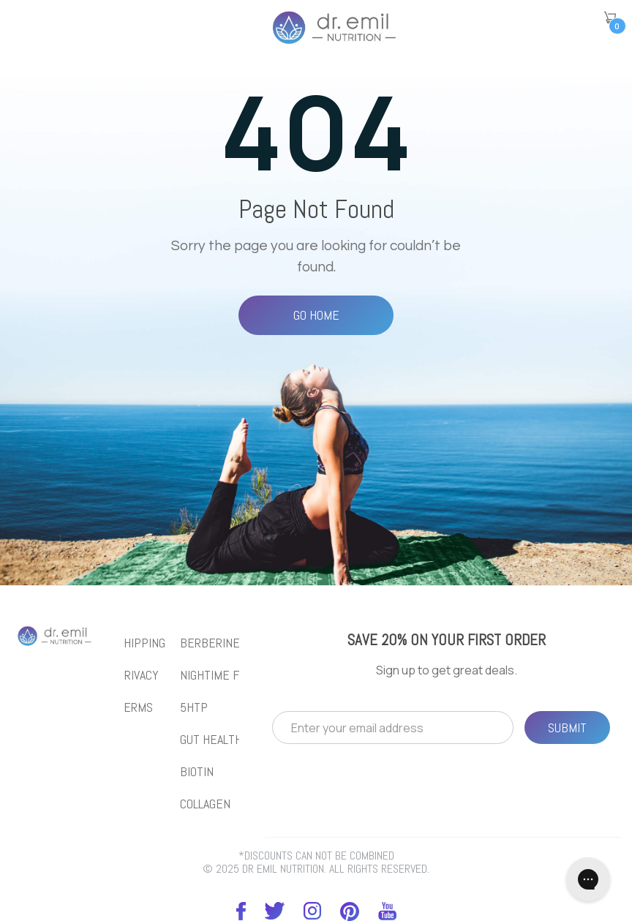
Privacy (138, 675)
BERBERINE (210, 643)
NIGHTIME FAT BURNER (238, 675)
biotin (197, 771)
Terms (135, 707)
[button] (610, 17)
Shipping (141, 643)
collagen (205, 804)
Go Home (316, 315)
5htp (194, 707)
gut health (211, 739)
